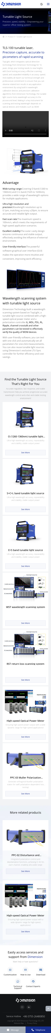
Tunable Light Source (24, 37)
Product (12, 37)
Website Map (19, 1023)
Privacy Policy (32, 1023)
